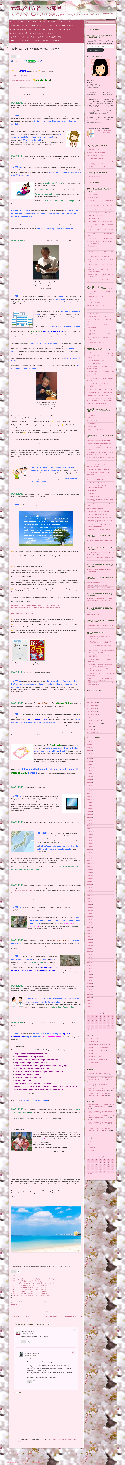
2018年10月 (89, 936)
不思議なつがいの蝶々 (92, 426)
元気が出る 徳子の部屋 (36, 8)
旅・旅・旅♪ (89, 729)
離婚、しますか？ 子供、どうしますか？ (97, 305)
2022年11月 (89, 796)
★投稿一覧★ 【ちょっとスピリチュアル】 (22, 37)
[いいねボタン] (13, 56)
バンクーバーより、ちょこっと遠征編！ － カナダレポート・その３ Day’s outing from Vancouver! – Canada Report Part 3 (100, 385)
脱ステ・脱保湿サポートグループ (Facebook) (97, 164)
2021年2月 (89, 855)
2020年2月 (89, 890)
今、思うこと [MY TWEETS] (48, 21)
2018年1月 (89, 962)
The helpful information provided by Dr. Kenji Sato (98, 469)
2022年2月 (89, 820)
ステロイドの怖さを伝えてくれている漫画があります (99, 221)
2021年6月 (89, 843)
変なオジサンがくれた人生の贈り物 (95, 342)
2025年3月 (89, 750)
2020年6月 (89, 878)
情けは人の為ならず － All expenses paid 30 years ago (100, 308)
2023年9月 (89, 773)
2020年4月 (89, 884)
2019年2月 (89, 925)
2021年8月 (89, 837)
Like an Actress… (91, 477)
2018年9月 (89, 939)
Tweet (15, 61)
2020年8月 (89, 872)
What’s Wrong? (90, 493)
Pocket (38, 61)
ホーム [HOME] (14, 21)
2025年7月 (89, 747)
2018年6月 (89, 948)
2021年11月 (89, 828)
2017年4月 (89, 989)
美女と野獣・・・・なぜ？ (93, 299)
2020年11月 (89, 863)
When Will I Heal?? (91, 490)
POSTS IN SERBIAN (92, 708)
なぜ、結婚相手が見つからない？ (95, 423)
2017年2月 (89, 994)
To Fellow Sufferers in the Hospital (95, 508)
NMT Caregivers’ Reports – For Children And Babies (99, 517)
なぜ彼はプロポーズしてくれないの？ (96, 296)
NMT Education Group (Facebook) (95, 155)
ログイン (89, 1141)
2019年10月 (89, 901)
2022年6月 (89, 808)
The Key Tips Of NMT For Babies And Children (98, 514)
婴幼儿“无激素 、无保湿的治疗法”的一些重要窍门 (98, 585)
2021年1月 (89, 858)
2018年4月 (89, 954)
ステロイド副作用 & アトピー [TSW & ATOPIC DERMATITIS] (27, 25)
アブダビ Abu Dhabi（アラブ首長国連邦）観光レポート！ (100, 392)
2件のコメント (14, 1304)
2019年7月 (89, 910)
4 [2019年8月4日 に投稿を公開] (112, 1018)
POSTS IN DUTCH (91, 700)
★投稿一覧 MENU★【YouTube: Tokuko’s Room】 (47, 40)
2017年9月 (89, 974)
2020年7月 (89, 875)
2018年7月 (89, 945)
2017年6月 (89, 983)
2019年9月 (89, 904)
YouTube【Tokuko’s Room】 (29, 21)
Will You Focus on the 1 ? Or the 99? (95, 479)
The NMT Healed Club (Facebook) (95, 158)
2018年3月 (89, 957)
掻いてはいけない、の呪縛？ (93, 248)
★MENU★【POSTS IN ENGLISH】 (20, 40)
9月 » (91, 1030)
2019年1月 (89, 927)
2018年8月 (89, 942)
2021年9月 (89, 834)
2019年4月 (89, 919)
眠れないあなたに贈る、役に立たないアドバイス (98, 256)
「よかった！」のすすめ (92, 310)
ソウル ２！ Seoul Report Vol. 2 (95, 363)
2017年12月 (89, 965)
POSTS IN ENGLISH (33, 1302)
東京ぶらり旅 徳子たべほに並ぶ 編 (95, 360)
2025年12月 (89, 741)
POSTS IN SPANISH (91, 711)
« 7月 (88, 1030)
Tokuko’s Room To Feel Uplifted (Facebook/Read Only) (100, 161)
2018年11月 (89, 933)
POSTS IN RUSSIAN (92, 705)
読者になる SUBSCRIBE (95, 50)
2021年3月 (89, 852)
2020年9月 (89, 869)
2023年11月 (89, 767)
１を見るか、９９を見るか (93, 194)
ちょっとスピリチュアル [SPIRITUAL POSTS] (60, 25)
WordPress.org (90, 1150)
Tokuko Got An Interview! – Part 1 (23, 75)
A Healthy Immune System (93, 461)
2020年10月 (89, 866)
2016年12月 (89, 1000)
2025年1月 (89, 753)
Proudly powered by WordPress (13, 1462)
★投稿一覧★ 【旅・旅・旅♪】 (19, 33)
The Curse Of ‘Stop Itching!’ (93, 496)
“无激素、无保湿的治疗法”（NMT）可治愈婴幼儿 (98, 587)
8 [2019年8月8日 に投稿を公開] (100, 1020)
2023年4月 (89, 785)
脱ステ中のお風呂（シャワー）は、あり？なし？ (98, 212)
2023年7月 (89, 776)
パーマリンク (56, 1302)
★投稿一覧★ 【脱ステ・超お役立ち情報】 (49, 37)
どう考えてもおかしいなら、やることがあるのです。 (99, 264)
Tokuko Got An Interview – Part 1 (20, 80)
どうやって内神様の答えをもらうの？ (96, 420)
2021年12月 (89, 825)
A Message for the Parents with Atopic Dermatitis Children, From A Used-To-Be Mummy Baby (40, 899)
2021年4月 (89, 849)
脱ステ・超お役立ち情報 (92, 732)
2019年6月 (89, 913)
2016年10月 (89, 1006)
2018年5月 (89, 951)
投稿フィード (90, 1144)
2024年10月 (89, 755)
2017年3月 (89, 992)
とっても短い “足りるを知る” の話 (95, 302)
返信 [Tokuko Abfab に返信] (73, 1352)
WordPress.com (36, 1462)
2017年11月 (89, 968)
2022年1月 (89, 823)
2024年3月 (89, 764)
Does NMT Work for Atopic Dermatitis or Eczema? (98, 529)
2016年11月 (89, 1003)
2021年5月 (89, 846)
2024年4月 (89, 761)
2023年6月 (89, 779)
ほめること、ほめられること (93, 313)
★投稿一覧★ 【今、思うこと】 (66, 29)
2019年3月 (89, 922)
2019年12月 (89, 895)
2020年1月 (89, 893)
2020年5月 (89, 881)
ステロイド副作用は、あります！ (95, 215)
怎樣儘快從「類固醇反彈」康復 (94, 582)
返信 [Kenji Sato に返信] (74, 1330)
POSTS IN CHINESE (92, 697)
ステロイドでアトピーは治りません (95, 218)
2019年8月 (89, 907)
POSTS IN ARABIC (91, 694)
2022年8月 (89, 805)
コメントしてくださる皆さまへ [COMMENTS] (42, 29)
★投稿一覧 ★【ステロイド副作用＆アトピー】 (43, 33)
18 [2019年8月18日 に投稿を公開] (112, 1023)
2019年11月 (89, 898)
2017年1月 (89, 997)
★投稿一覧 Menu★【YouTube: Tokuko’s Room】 (98, 1044)
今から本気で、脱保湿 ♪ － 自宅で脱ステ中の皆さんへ (100, 209)
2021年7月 (89, 840)
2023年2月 (89, 788)
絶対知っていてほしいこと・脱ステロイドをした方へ (99, 238)
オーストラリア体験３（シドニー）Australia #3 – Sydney (100, 371)
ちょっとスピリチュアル (93, 720)
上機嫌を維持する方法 (92, 327)
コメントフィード (91, 1147)
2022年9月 (89, 802)
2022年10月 (89, 799)
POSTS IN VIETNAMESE (93, 714)
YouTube (89, 717)
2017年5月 (89, 986)
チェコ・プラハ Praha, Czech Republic (96, 403)
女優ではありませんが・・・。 (94, 246)
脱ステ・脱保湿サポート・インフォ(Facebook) (98, 166)
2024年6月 (89, 758)
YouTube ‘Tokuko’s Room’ (93, 149)
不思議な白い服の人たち (92, 418)
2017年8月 (89, 977)
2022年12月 (89, 793)
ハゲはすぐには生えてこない (93, 197)
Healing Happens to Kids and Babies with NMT (98, 511)
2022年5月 (89, 811)
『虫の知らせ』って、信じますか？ (95, 429)
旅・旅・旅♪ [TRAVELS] (65, 21)
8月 (7, 48)
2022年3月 (89, 817)
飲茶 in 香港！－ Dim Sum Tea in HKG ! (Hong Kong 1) (100, 353)
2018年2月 (89, 960)
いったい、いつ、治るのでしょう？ (95, 267)
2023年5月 (89, 782)
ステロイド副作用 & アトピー (46, 1302)
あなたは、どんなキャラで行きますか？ (96, 330)
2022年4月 (89, 814)
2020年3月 (89, 887)
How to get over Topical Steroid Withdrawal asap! (98, 440)
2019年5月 (89, 916)
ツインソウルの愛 (91, 415)
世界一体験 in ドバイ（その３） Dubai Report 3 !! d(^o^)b (100, 389)
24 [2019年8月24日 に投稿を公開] (108, 1025)
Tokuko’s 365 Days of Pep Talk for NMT (96, 152)
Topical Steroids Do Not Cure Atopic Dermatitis (98, 482)
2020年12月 (89, 860)
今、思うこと (90, 726)
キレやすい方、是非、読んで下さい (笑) (97, 316)
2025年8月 (89, 744)
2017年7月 (89, 980)
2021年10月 (89, 831)
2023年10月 (89, 770)
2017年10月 (89, 971)
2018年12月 (89, 930)
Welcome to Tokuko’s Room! (18, 29)
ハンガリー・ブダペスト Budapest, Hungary (97, 395)
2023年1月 (89, 791)
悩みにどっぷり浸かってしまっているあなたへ (98, 324)
